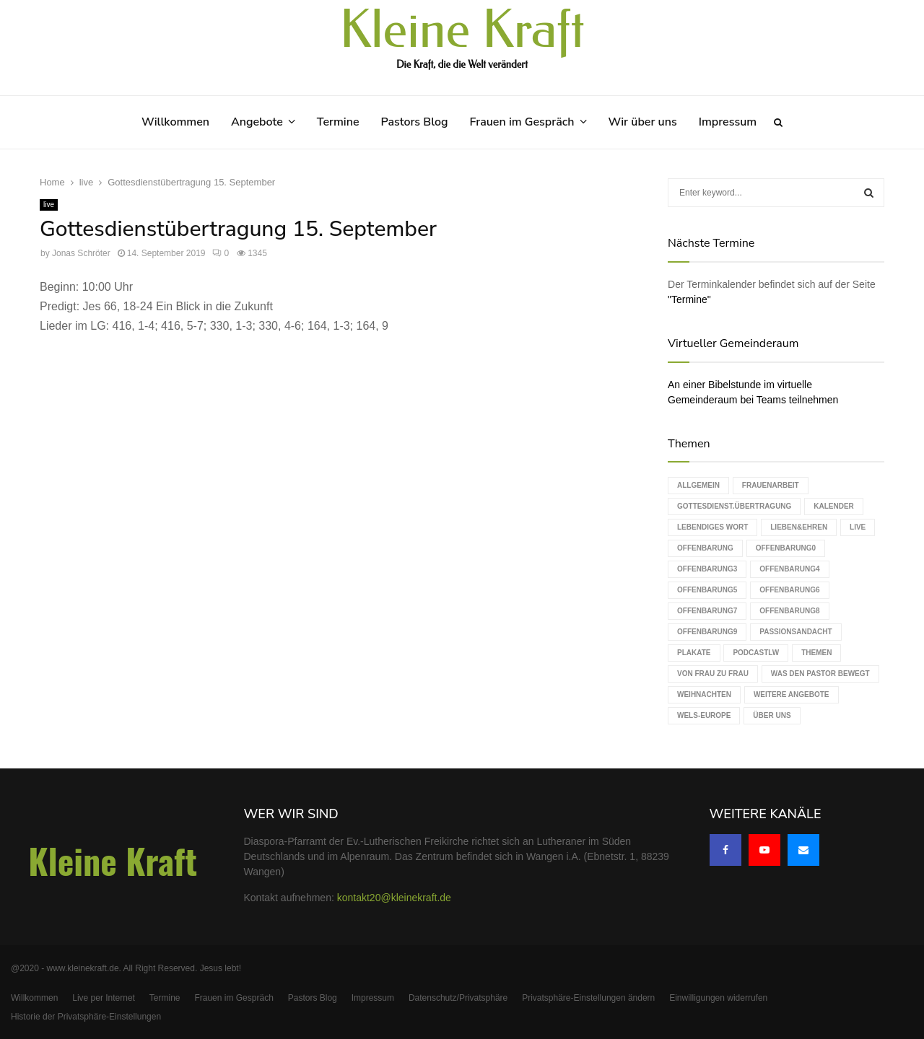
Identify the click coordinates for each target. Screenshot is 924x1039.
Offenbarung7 (707, 611)
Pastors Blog (414, 122)
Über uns (771, 715)
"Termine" (689, 299)
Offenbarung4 (789, 569)
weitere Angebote (791, 694)
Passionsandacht (795, 632)
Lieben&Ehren (798, 527)
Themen (816, 653)
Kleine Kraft (462, 30)
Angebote (257, 122)
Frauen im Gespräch (522, 122)
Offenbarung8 (789, 611)
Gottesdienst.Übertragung (734, 506)
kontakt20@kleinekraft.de (394, 897)
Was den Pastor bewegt (820, 674)
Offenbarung (705, 548)
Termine (338, 122)
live (48, 205)
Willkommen (175, 122)
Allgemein (698, 485)
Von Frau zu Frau (713, 674)
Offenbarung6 (789, 590)
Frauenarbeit (770, 485)
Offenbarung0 (786, 548)
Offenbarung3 (707, 569)
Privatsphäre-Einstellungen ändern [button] (588, 998)
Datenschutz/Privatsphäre (458, 998)
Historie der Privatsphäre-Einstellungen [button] (86, 1017)
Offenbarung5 (707, 590)
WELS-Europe (704, 715)
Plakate (693, 653)
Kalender (834, 506)
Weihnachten (704, 694)
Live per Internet (103, 998)
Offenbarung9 (707, 632)
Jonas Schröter (81, 253)
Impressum (728, 122)
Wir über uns (643, 122)
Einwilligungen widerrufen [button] (718, 998)
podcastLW (756, 653)
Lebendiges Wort (712, 527)
